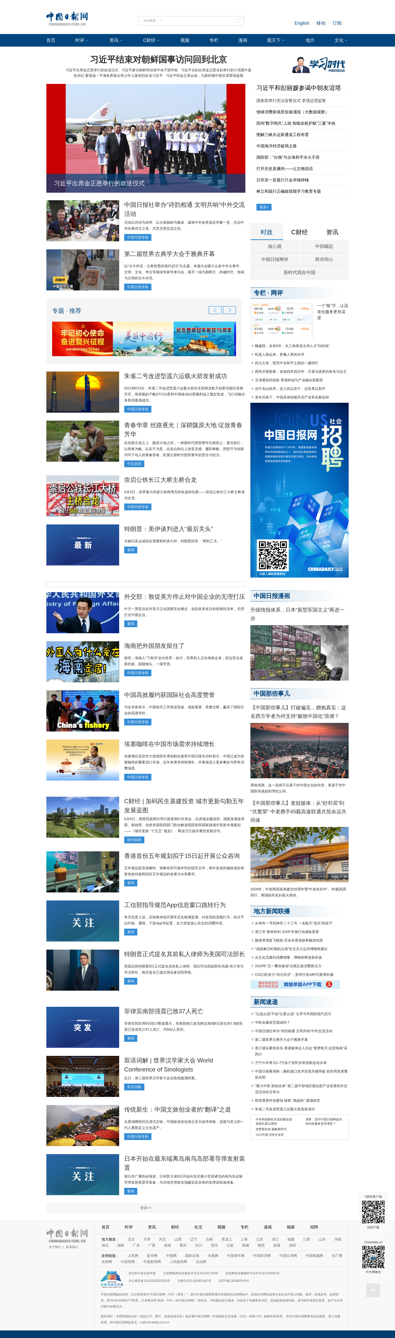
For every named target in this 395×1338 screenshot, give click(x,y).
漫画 (242, 40)
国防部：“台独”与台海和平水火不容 (288, 157)
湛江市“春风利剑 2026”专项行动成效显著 (287, 932)
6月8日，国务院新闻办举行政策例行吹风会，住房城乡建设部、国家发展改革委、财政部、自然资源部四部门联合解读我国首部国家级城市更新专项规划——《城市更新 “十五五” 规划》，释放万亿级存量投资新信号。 (184, 825)
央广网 (337, 1256)
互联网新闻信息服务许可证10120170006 (190, 1273)
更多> (264, 207)
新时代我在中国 (299, 272)
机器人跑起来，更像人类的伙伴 (279, 354)
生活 (198, 1227)
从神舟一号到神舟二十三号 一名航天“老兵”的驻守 (293, 923)
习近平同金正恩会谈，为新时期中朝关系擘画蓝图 (204, 76)
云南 (230, 1245)
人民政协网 (178, 1262)
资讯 (113, 40)
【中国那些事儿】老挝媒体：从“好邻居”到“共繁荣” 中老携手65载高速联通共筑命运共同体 (298, 811)
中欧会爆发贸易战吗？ (272, 1022)
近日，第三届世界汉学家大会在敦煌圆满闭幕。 (161, 1078)
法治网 (201, 1262)
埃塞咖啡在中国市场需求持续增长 (169, 744)
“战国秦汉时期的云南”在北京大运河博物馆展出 (291, 949)
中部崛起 (324, 246)
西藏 (245, 1245)
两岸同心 (324, 259)
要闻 (130, 550)
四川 (198, 1245)
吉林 (209, 1239)
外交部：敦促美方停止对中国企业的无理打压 (184, 596)
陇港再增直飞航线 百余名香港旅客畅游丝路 (289, 940)
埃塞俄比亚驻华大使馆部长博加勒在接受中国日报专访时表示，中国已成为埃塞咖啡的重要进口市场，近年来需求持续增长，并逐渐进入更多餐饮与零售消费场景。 (184, 762)
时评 (79, 40)
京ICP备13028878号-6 (234, 1281)
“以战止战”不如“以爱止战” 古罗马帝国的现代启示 (293, 1014)
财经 (175, 1227)
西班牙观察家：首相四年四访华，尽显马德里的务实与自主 (301, 372)
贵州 (214, 1245)
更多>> (145, 1208)
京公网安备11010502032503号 (149, 1281)
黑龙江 (226, 1239)
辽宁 (193, 1239)
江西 (306, 1239)
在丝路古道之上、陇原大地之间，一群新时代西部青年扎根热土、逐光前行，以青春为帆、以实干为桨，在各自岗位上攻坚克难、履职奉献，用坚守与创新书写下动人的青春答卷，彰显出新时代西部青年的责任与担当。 (184, 449)
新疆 (276, 1245)
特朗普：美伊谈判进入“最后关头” (168, 528)
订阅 (337, 23)
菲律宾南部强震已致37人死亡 (164, 1011)
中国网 (171, 1256)
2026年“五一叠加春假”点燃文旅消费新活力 (288, 966)
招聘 (314, 1227)
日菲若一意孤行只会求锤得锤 (282, 180)
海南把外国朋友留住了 (154, 645)
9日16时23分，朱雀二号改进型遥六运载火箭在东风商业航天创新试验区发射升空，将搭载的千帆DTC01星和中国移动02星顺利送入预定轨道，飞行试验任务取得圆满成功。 (184, 394)
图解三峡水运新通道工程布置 (282, 134)
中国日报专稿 (137, 237)
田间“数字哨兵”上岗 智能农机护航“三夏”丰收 (296, 123)
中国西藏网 (314, 1256)
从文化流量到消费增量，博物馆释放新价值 (288, 957)
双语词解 (134, 1087)
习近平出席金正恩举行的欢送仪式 (91, 70)
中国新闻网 (152, 1262)
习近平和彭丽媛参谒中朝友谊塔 (298, 87)
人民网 (133, 1256)
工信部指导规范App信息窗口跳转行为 (175, 904)
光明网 (107, 1262)
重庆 (183, 1245)
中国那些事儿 (272, 693)
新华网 (152, 1256)
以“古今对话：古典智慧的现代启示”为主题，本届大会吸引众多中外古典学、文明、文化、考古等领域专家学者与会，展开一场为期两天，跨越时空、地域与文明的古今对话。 (184, 272)
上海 (244, 1239)
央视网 (213, 1256)
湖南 (120, 1245)
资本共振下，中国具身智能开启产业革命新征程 (292, 397)
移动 (320, 23)
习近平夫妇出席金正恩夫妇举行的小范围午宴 (216, 70)
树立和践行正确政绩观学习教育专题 (288, 191)
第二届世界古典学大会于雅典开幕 (169, 253)
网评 (277, 292)
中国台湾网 (288, 1256)
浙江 (275, 1239)
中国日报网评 (274, 259)
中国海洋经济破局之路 (276, 146)
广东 (136, 1245)
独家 (291, 1227)
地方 (310, 40)
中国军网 (128, 1262)
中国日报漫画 (272, 595)
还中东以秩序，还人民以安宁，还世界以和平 (290, 389)
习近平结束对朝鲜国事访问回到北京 (158, 59)
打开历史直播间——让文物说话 (284, 168)
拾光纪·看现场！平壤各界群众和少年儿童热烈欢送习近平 (118, 76)
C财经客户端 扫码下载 (373, 1212)
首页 (50, 40)
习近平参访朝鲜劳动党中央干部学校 (149, 70)
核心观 (275, 246)
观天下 (274, 40)
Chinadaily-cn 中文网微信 (373, 1257)
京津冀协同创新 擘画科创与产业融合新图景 (289, 380)
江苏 (259, 1239)
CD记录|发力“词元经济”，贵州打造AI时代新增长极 (294, 975)
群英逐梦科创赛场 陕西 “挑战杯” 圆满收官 (287, 1100)
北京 (131, 1239)
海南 (167, 1245)
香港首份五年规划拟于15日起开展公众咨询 (182, 855)
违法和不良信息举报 (142, 1273)
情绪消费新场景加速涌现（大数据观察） (292, 112)
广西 (151, 1245)
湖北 (105, 1245)
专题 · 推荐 (66, 310)
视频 (184, 40)
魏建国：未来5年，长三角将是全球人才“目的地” (292, 346)
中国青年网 (236, 1256)
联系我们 (72, 1247)
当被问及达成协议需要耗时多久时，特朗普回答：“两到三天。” (173, 541)
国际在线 (192, 1256)
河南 (337, 1239)
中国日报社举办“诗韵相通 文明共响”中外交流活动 (293, 1031)
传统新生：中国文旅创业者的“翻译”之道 (177, 1109)
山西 (178, 1239)
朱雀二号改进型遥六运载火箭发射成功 (175, 376)
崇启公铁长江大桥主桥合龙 (160, 479)
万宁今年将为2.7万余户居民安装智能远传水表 (291, 1063)
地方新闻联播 (272, 911)
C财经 (149, 40)
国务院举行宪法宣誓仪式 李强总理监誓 (291, 100)
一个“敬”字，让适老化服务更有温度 (332, 312)
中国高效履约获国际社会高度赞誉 (169, 694)
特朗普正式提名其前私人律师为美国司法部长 (184, 954)
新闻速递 (266, 1001)
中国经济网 (262, 1256)
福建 (290, 1239)
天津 (146, 1239)
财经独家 (134, 840)
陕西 (261, 1245)
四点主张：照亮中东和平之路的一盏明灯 (286, 363)
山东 (322, 1239)
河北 (162, 1239)
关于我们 (55, 1247)
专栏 (213, 40)
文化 (339, 40)
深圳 (292, 1245)
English (301, 23)
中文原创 (134, 464)
